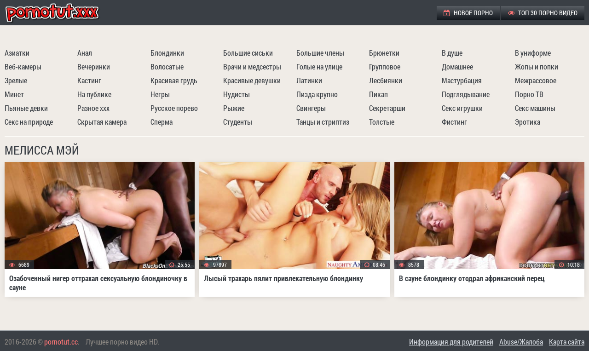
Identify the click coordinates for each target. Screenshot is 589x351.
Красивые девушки (252, 80)
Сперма (161, 122)
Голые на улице (319, 66)
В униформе (533, 53)
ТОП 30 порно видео (542, 12)
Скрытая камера (102, 122)
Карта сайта (566, 341)
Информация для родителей (451, 341)
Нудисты (236, 94)
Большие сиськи (248, 53)
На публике (94, 94)
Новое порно (468, 12)
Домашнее (457, 66)
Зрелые (16, 80)
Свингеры (311, 108)
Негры (160, 94)
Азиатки (17, 53)
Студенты (237, 122)
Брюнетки (384, 53)
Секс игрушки (462, 108)
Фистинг (454, 122)
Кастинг (89, 80)
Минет (14, 94)
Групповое (384, 66)
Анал (84, 53)
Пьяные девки (26, 108)
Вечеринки (93, 66)
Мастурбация (462, 80)
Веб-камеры (23, 66)
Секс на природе (29, 122)
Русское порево (174, 108)
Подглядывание (466, 94)
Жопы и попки (536, 66)
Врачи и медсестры (252, 66)
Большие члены (320, 53)
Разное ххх (93, 108)
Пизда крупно (317, 94)
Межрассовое (535, 80)
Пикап (378, 94)
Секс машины (535, 108)
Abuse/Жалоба (521, 341)
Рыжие (233, 108)
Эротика (527, 122)
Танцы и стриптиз (322, 122)
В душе (452, 53)
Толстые (381, 122)
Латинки (309, 80)
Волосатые (167, 66)
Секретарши (387, 108)
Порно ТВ (529, 94)
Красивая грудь (173, 80)
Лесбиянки (385, 80)
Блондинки (167, 53)
